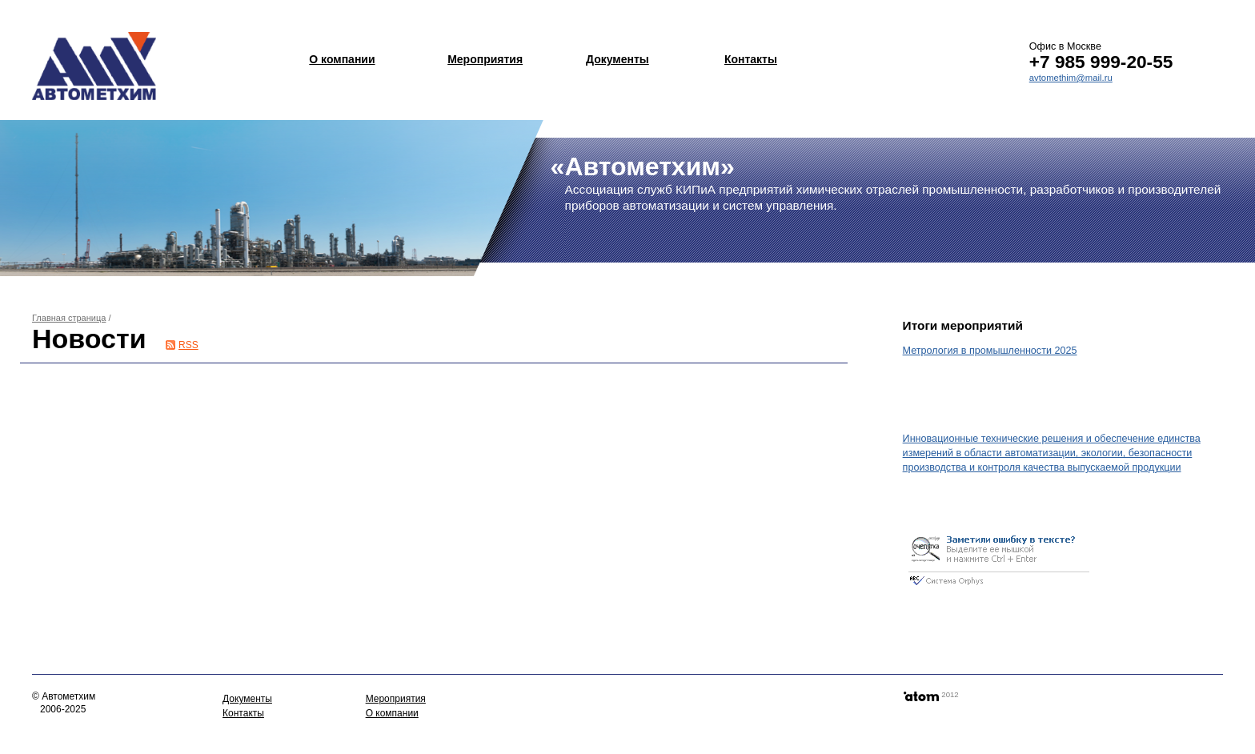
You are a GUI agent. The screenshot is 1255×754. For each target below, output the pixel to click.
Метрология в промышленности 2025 (990, 350)
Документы (617, 59)
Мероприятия (485, 59)
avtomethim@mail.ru (1071, 77)
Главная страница (69, 318)
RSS (188, 345)
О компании (342, 59)
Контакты (750, 59)
